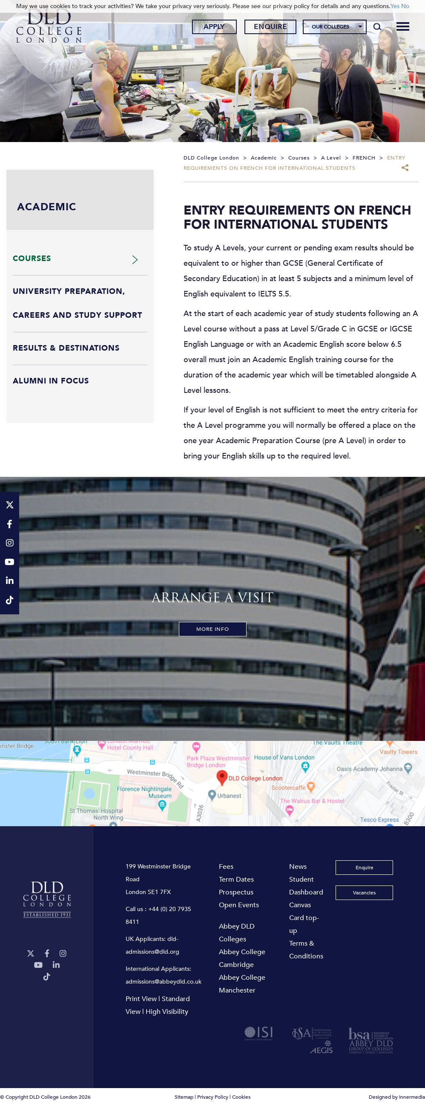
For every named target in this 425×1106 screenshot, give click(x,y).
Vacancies (364, 892)
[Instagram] (63, 954)
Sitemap (184, 1097)
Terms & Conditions (306, 950)
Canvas (300, 905)
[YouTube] (38, 965)
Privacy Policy (212, 1097)
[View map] (212, 783)
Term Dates (236, 879)
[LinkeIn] (56, 965)
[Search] (377, 26)
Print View (141, 999)
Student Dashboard (306, 886)
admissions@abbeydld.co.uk (163, 982)
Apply (214, 27)
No (405, 6)
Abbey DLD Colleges (237, 933)
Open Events (239, 905)
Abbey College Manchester (242, 984)
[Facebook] (47, 954)
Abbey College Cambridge (242, 958)
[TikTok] (47, 977)
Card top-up (304, 924)
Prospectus (236, 892)
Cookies (241, 1097)
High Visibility (167, 1011)
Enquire (270, 27)
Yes (395, 6)
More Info (212, 629)
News (298, 866)
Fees (226, 866)
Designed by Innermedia (397, 1097)
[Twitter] (31, 954)
